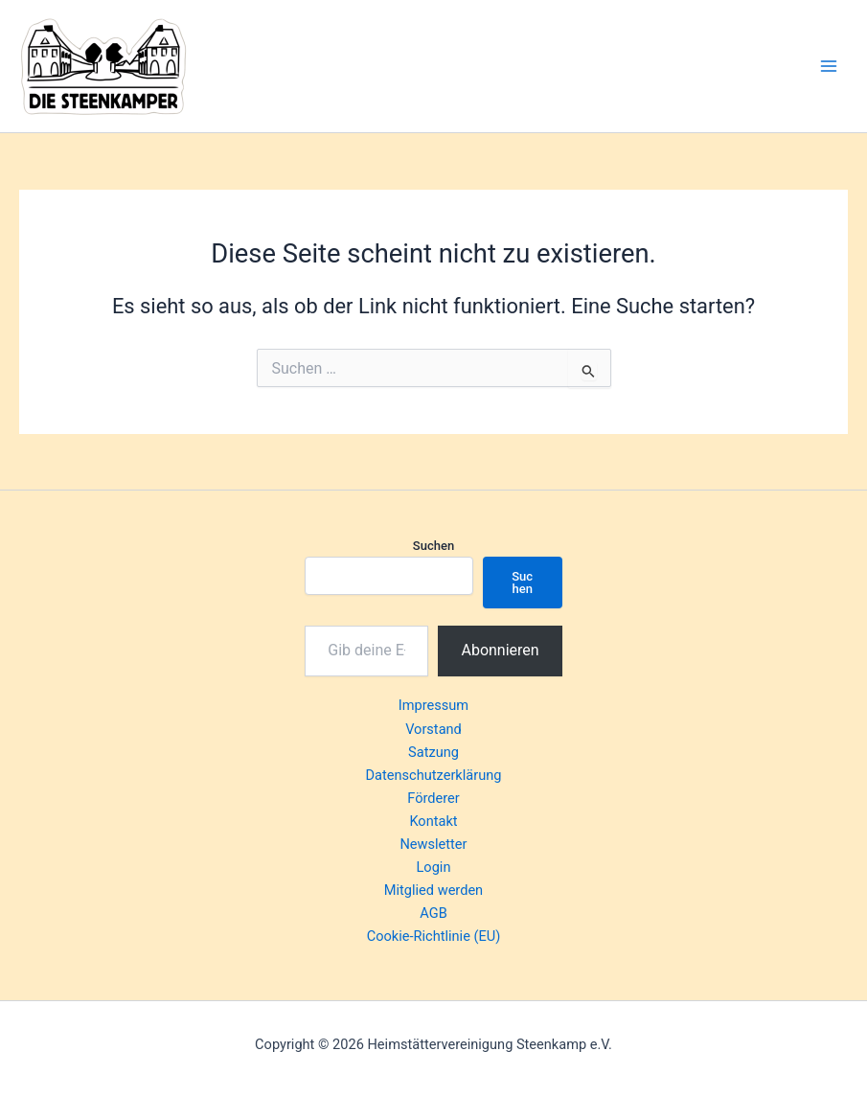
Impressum (433, 705)
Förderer (433, 798)
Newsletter (433, 844)
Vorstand (433, 729)
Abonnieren (499, 650)
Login (434, 867)
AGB (433, 913)
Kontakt (433, 821)
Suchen (433, 545)
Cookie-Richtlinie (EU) (434, 936)
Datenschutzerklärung (434, 775)
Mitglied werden (433, 890)
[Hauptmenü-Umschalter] (829, 66)
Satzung (433, 752)
